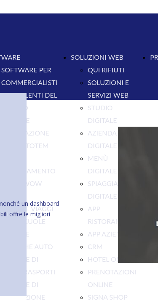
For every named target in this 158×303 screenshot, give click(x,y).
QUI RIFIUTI (106, 70)
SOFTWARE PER (26, 70)
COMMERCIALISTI (29, 82)
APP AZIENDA (109, 234)
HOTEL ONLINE (112, 259)
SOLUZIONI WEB (97, 57)
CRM (95, 246)
